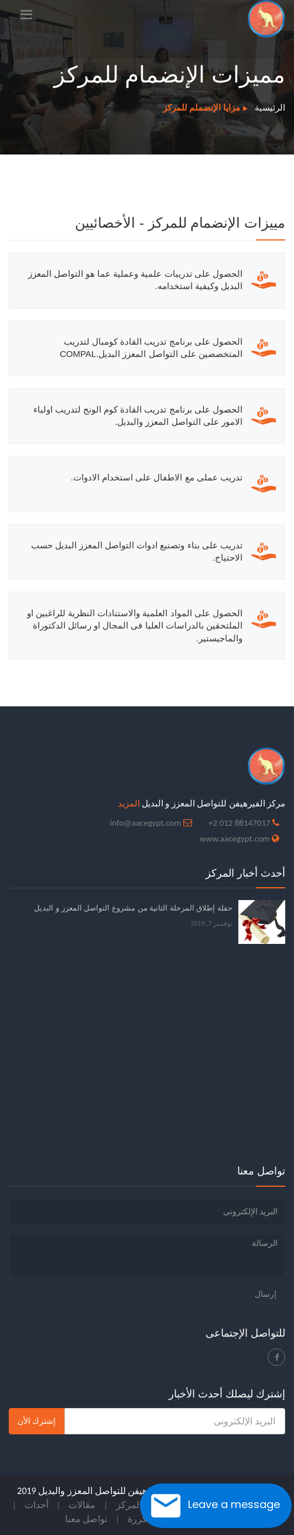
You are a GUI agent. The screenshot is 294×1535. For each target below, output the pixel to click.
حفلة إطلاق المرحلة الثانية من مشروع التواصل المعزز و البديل (133, 908)
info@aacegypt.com (146, 823)
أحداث (37, 1504)
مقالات (82, 1504)
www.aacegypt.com (235, 838)
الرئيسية (270, 107)
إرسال (265, 1294)
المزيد (129, 803)
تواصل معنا (86, 1518)
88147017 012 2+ (239, 823)
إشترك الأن (37, 1421)
